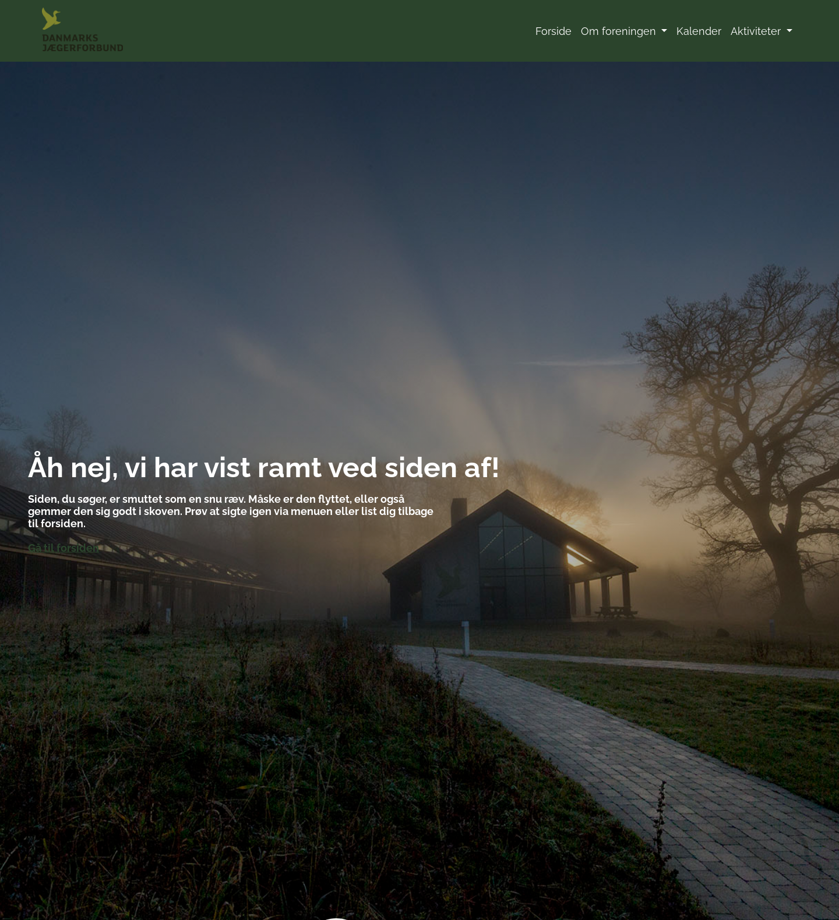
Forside (553, 31)
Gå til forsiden (63, 547)
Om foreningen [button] (620, 31)
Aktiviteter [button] (757, 31)
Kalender (698, 31)
